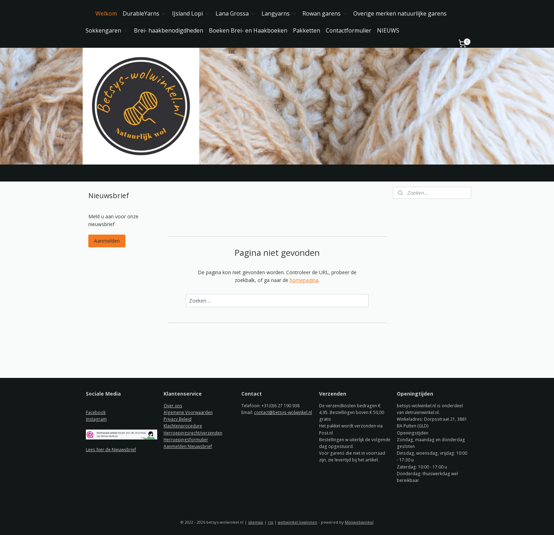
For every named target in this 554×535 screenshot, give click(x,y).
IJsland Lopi (191, 13)
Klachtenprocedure (183, 426)
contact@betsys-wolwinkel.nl (283, 412)
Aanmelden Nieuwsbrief (188, 446)
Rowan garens (325, 13)
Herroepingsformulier (186, 440)
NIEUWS (388, 30)
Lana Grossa (236, 13)
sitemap (255, 522)
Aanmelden (107, 240)
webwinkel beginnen (297, 522)
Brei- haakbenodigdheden (168, 30)
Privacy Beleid (177, 419)
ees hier (96, 450)
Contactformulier (348, 30)
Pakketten (306, 30)
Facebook (96, 412)
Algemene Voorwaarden (188, 412)
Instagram (96, 419)
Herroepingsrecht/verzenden (193, 433)
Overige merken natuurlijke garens (400, 13)
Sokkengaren (107, 30)
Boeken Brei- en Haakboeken (248, 30)
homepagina (304, 280)
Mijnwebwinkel (359, 522)
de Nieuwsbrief (120, 450)
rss (270, 522)
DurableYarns (144, 13)
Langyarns (279, 13)
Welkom (106, 13)
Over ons (173, 406)
